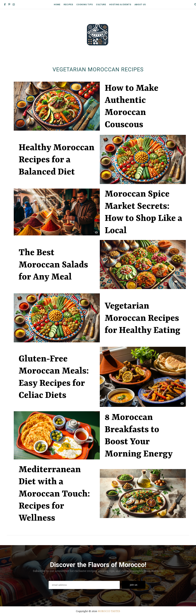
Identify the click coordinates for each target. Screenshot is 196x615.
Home (57, 4)
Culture (101, 4)
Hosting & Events (120, 4)
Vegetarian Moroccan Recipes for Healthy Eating (142, 318)
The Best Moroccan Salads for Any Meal (53, 265)
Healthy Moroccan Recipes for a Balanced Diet (56, 160)
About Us (140, 4)
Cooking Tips (84, 4)
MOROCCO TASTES (109, 611)
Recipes (68, 4)
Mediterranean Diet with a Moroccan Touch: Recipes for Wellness (54, 494)
